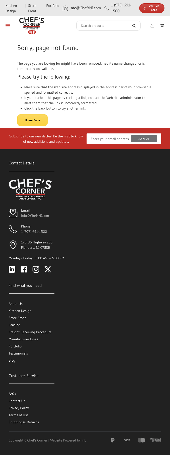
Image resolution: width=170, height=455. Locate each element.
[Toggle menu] (7, 25)
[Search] (108, 26)
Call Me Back (151, 8)
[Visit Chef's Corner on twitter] (47, 269)
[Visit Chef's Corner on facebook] (24, 269)
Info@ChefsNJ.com (35, 215)
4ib (83, 440)
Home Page (32, 120)
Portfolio (52, 5)
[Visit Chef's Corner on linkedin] (12, 269)
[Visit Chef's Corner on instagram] (36, 269)
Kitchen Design (11, 8)
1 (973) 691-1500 (34, 231)
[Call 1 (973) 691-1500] (120, 8)
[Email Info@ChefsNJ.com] (82, 8)
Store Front (32, 8)
